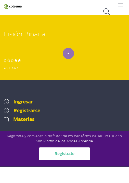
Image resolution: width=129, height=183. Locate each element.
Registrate (64, 153)
